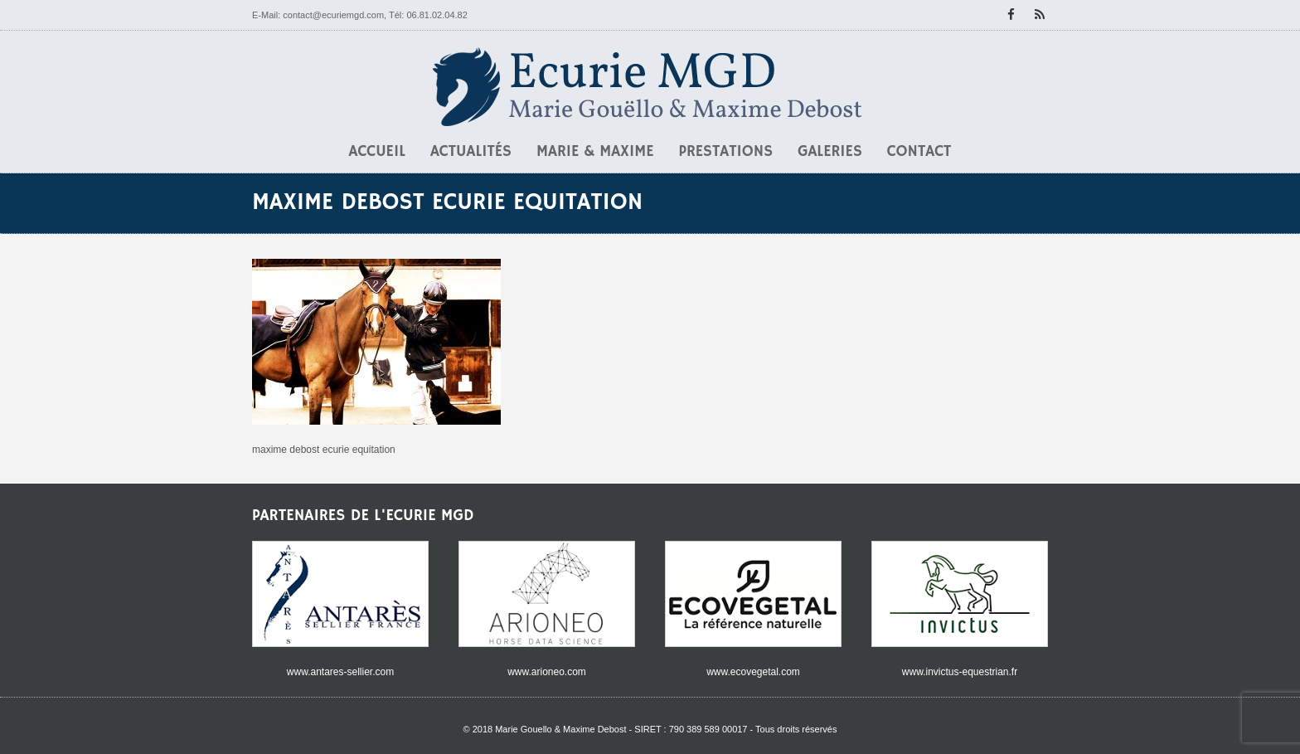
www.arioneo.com (546, 672)
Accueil (377, 152)
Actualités (471, 152)
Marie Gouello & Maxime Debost (560, 729)
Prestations (726, 152)
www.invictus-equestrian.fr (959, 672)
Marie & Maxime (595, 152)
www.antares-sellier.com (340, 672)
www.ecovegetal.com (753, 672)
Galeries (830, 152)
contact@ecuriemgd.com (333, 15)
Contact (919, 152)
